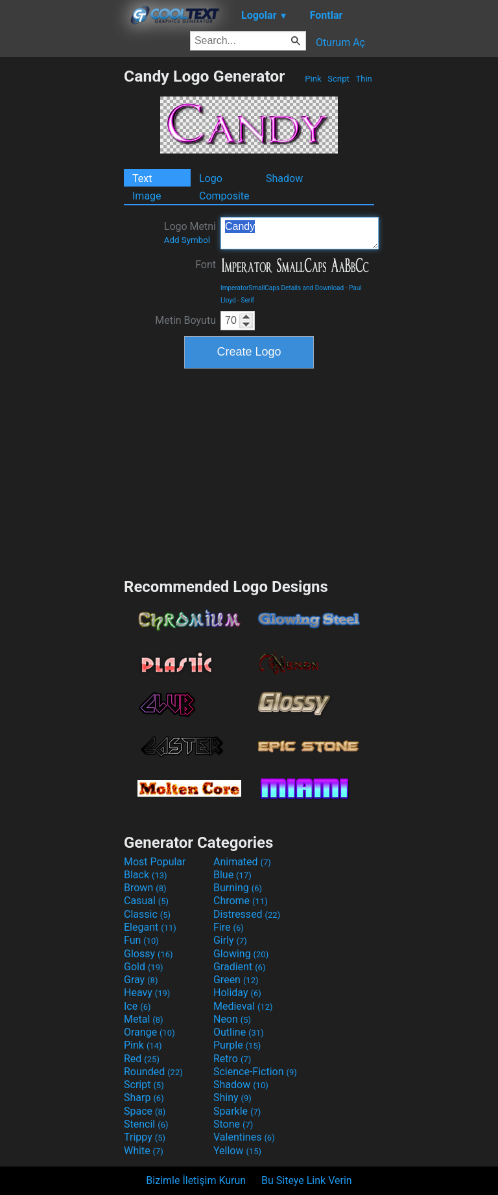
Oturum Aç (340, 42)
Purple (237, 1045)
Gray (141, 979)
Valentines (244, 1137)
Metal (143, 1019)
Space (144, 1111)
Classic (147, 914)
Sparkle (237, 1111)
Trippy (144, 1137)
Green (236, 979)
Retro (232, 1059)
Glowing (240, 954)
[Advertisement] (61, 261)
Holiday (237, 992)
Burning (237, 888)
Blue (232, 875)
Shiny (232, 1097)
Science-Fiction (255, 1071)
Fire (228, 927)
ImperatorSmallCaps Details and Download (282, 287)
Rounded (153, 1071)
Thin (363, 79)
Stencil (146, 1124)
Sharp (144, 1097)
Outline (238, 1032)
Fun (141, 940)
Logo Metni (190, 232)
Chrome (240, 900)
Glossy (148, 954)
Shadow (284, 178)
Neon (232, 1019)
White (143, 1150)
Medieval (243, 1006)
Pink (313, 79)
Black (145, 875)
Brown (145, 888)
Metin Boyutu (185, 320)
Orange (149, 1032)
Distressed (246, 914)
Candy (299, 233)
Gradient (239, 967)
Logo (210, 178)
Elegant (150, 927)
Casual (146, 900)
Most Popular (155, 862)
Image (146, 196)
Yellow (237, 1150)
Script (338, 79)
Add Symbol (187, 240)
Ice (137, 1006)
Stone (233, 1124)
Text (142, 178)
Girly (230, 940)
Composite (224, 196)
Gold (143, 967)
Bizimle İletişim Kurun (196, 1180)
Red (142, 1059)
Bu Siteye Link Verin (306, 1180)
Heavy (147, 992)
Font (205, 264)
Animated (242, 862)
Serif (248, 300)
